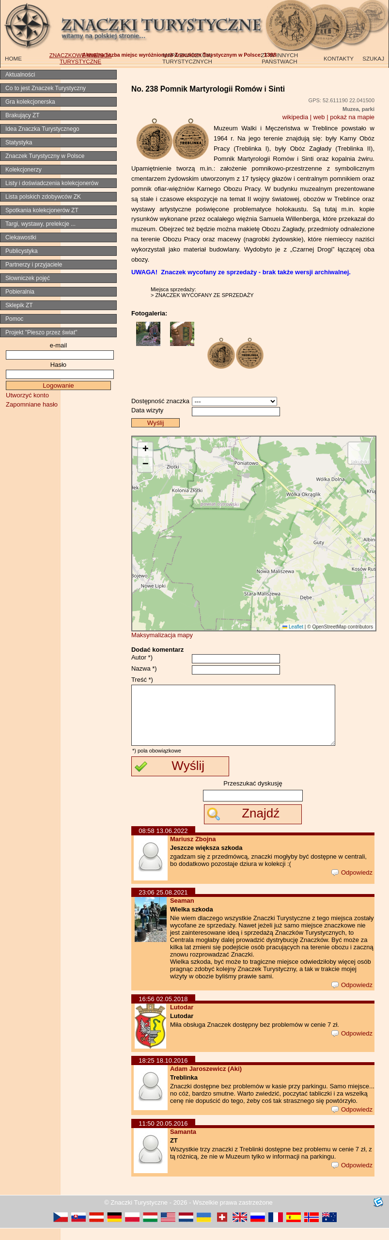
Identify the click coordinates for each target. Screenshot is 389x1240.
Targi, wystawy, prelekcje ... (40, 223)
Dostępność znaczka (160, 401)
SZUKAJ (373, 58)
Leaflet (292, 626)
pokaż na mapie (352, 117)
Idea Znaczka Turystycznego (42, 129)
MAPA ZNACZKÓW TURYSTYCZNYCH (187, 58)
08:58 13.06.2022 (163, 842)
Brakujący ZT (22, 115)
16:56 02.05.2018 (163, 1010)
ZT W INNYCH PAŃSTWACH (279, 58)
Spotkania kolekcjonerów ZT (41, 210)
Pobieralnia (19, 291)
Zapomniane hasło (32, 404)
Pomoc (14, 318)
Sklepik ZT (19, 305)
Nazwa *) (144, 668)
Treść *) (142, 679)
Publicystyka (21, 251)
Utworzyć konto (27, 395)
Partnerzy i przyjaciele (33, 264)
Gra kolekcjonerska (30, 101)
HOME (13, 58)
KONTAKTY (339, 58)
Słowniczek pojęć (27, 278)
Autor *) (142, 657)
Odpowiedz (352, 884)
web (319, 117)
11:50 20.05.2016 (163, 1135)
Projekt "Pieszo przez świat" (41, 332)
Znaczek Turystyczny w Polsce (44, 156)
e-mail (58, 345)
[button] (145, 449)
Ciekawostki (20, 237)
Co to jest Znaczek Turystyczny (45, 88)
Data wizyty (147, 410)
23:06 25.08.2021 (163, 904)
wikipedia (295, 117)
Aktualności (20, 74)
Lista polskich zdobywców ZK (43, 196)
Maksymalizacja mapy (162, 635)
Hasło (58, 364)
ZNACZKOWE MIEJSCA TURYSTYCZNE (80, 58)
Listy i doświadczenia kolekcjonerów (51, 183)
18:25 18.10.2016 (163, 1072)
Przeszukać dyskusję (252, 795)
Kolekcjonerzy (23, 169)
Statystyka (18, 142)
